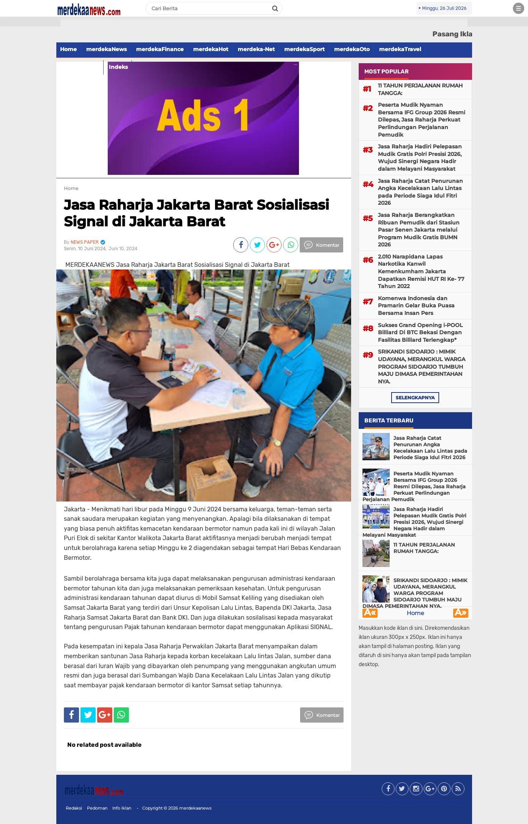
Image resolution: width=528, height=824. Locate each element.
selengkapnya (415, 397)
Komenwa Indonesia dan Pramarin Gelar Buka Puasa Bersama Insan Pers (416, 305)
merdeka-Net (256, 49)
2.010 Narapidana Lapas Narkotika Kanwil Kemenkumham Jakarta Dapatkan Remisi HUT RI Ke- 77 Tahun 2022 (421, 271)
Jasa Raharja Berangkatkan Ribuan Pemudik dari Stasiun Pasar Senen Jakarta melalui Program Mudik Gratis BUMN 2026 (419, 230)
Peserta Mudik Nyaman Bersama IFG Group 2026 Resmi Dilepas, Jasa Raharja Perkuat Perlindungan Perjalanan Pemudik (421, 119)
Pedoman (97, 808)
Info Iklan (121, 808)
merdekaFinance (160, 49)
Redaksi (74, 808)
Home (68, 49)
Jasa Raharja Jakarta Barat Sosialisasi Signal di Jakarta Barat (196, 212)
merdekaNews (106, 49)
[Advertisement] (30, 136)
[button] (30, 21)
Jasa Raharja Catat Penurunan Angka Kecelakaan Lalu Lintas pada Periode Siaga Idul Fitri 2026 (420, 192)
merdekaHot (210, 49)
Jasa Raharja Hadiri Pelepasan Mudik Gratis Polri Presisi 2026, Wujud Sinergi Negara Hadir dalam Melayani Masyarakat (420, 157)
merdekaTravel (400, 49)
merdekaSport (304, 49)
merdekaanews (195, 808)
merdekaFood (79, 67)
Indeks (118, 67)
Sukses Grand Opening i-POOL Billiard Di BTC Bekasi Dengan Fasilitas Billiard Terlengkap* (420, 332)
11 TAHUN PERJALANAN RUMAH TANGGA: (420, 89)
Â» (460, 613)
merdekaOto (352, 49)
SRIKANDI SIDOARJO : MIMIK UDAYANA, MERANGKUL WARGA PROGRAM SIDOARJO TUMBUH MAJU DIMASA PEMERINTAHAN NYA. (421, 366)
